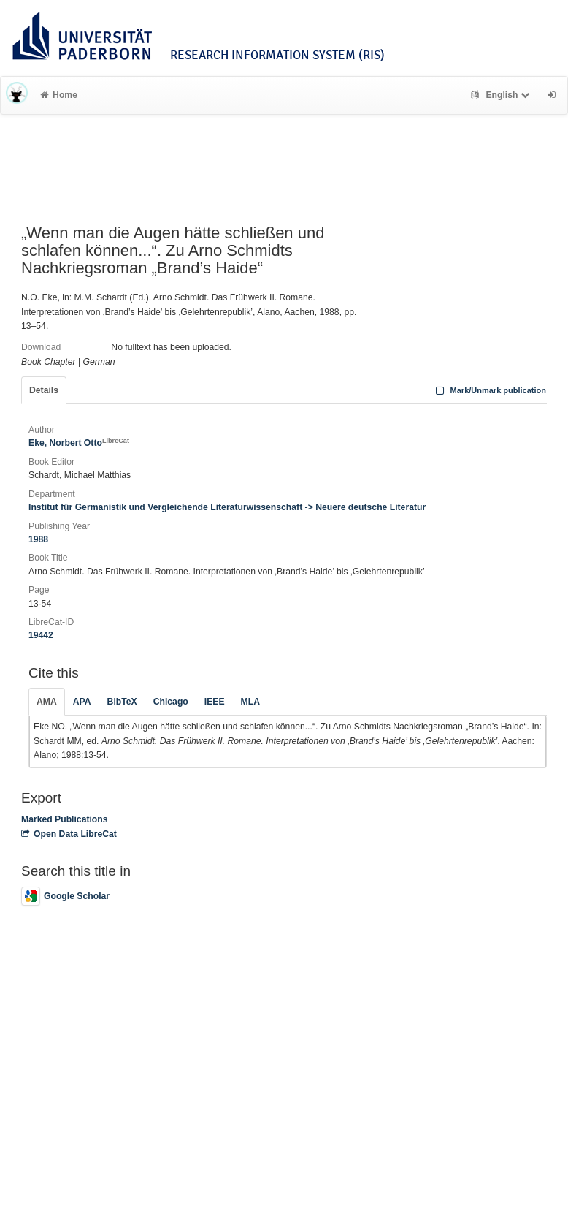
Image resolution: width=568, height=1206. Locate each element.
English (502, 95)
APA (82, 702)
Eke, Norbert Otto (78, 443)
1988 (38, 539)
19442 (40, 635)
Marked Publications (64, 819)
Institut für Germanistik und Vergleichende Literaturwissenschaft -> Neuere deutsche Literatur (227, 507)
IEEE (214, 702)
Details (43, 390)
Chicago (170, 702)
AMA (47, 702)
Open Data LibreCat (69, 834)
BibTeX (122, 702)
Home (58, 95)
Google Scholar (65, 896)
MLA (250, 702)
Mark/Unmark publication (489, 390)
